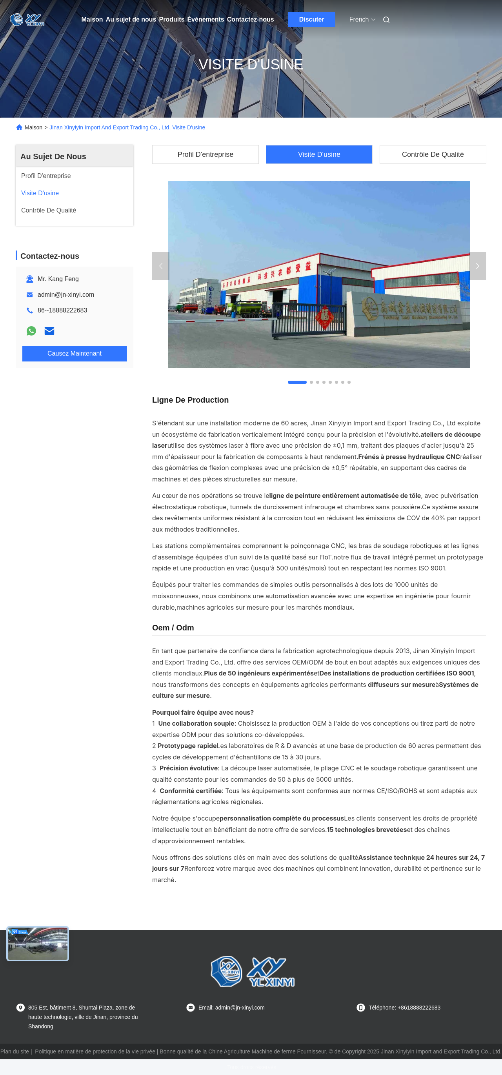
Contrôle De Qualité (433, 154)
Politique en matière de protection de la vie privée (95, 1051)
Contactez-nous (250, 19)
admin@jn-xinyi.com (66, 294)
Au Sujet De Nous (53, 156)
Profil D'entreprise (206, 154)
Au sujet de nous (131, 19)
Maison (92, 19)
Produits (172, 19)
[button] (297, 382)
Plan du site (14, 1051)
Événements (205, 19)
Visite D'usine (319, 154)
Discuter (311, 19)
